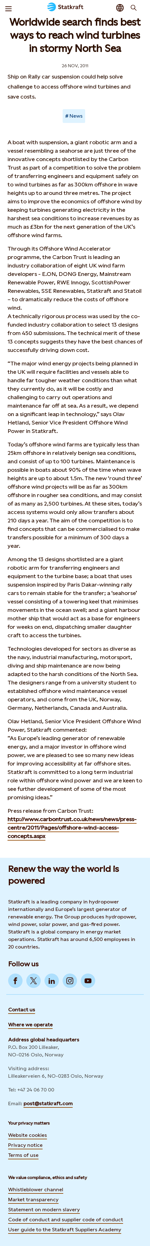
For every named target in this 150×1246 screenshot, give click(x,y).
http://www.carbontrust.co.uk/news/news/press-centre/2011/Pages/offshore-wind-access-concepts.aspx (72, 827)
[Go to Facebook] (15, 981)
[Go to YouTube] (88, 981)
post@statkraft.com (48, 1103)
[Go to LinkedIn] (51, 981)
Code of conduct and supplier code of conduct (65, 1220)
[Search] (134, 8)
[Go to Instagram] (70, 981)
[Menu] (8, 8)
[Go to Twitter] (33, 981)
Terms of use (23, 1155)
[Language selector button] (120, 8)
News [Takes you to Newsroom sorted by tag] (76, 116)
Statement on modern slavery (44, 1210)
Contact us (21, 1010)
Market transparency (33, 1200)
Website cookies (27, 1135)
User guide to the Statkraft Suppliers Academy (64, 1229)
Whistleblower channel (35, 1190)
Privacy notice (25, 1145)
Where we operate (30, 1025)
